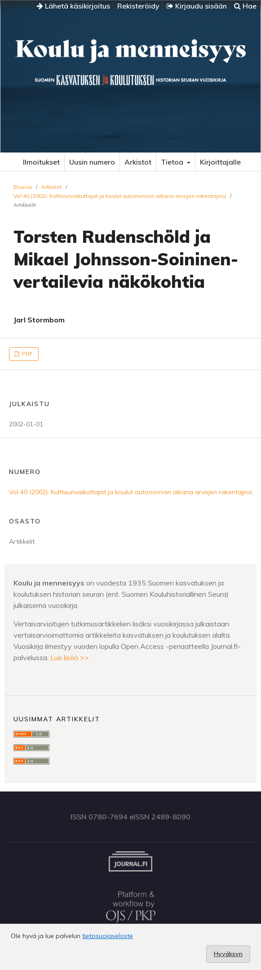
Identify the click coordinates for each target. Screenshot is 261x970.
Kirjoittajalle (220, 161)
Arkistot (137, 161)
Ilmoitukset (41, 161)
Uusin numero (92, 161)
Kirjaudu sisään (197, 5)
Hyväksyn (228, 954)
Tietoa (173, 161)
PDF (27, 353)
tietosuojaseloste (107, 936)
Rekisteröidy (138, 5)
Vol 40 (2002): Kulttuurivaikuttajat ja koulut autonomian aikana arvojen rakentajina (119, 195)
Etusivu (22, 186)
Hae (245, 5)
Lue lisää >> (69, 657)
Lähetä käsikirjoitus (73, 5)
